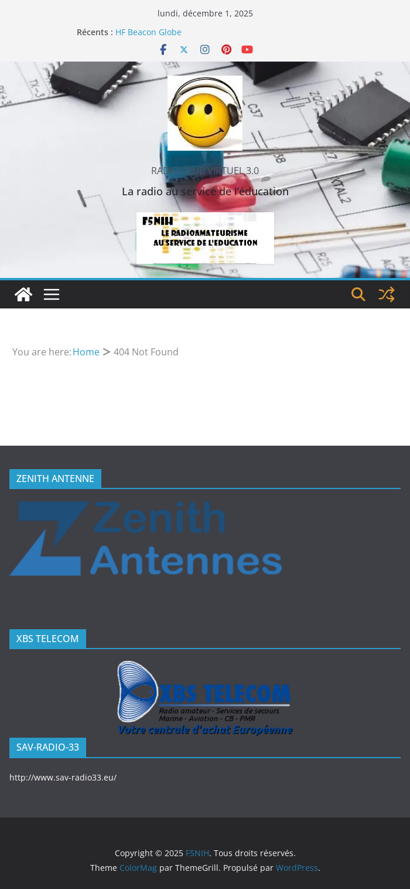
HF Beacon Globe (148, 32)
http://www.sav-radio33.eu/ (63, 777)
